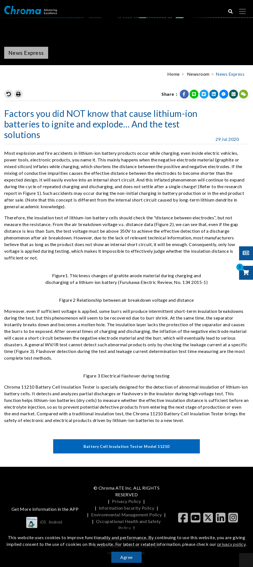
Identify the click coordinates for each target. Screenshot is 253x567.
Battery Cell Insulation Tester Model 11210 (126, 446)
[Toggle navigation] (242, 11)
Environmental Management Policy (126, 514)
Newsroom (198, 74)
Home (173, 74)
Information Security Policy (126, 507)
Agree (126, 557)
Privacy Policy (126, 501)
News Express (230, 74)
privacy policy (231, 544)
